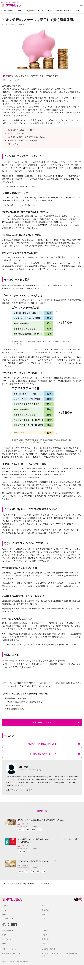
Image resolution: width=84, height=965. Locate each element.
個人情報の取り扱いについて (12, 953)
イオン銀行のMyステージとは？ (20, 130)
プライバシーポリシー (10, 949)
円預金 (44, 935)
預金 (50, 11)
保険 (77, 11)
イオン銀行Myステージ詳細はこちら (20, 186)
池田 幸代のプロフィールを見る (19, 790)
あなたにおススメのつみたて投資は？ (23, 140)
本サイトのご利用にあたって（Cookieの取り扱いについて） (61, 954)
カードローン (7, 939)
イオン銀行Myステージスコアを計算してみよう (27, 137)
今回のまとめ (13, 144)
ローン (44, 906)
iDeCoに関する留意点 (14, 705)
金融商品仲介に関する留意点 (17, 698)
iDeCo (40, 11)
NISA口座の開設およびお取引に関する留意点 (23, 702)
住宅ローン (9, 11)
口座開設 (45, 930)
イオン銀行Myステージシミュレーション (40, 515)
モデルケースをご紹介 (16, 133)
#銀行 (5, 80)
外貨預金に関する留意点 (15, 709)
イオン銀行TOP (7, 930)
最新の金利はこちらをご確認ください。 (21, 205)
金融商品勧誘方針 (48, 949)
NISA (20, 11)
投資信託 (30, 11)
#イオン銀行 (15, 80)
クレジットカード (63, 11)
